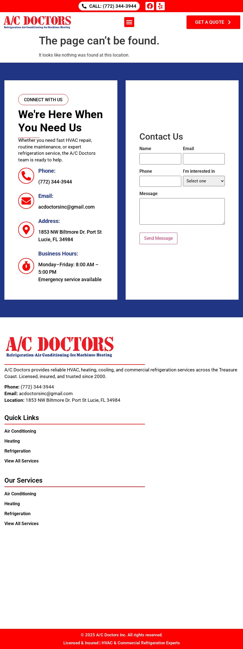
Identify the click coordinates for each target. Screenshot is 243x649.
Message (148, 193)
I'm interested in (199, 171)
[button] (129, 22)
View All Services (21, 461)
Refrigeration (17, 451)
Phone (145, 171)
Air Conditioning (20, 431)
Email (188, 149)
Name (145, 149)
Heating (12, 441)
